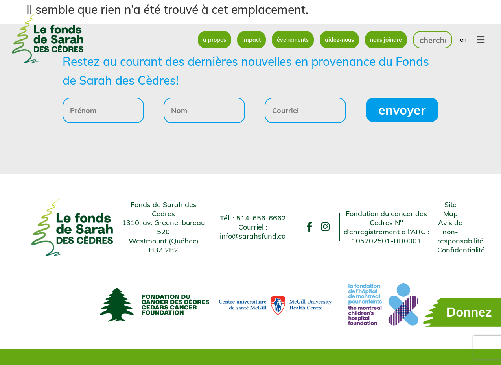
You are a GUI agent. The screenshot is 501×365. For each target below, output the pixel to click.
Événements (293, 39)
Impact (251, 39)
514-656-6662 (261, 217)
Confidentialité (461, 249)
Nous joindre (386, 39)
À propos (214, 39)
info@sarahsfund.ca (253, 236)
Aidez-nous (339, 39)
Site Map (450, 209)
